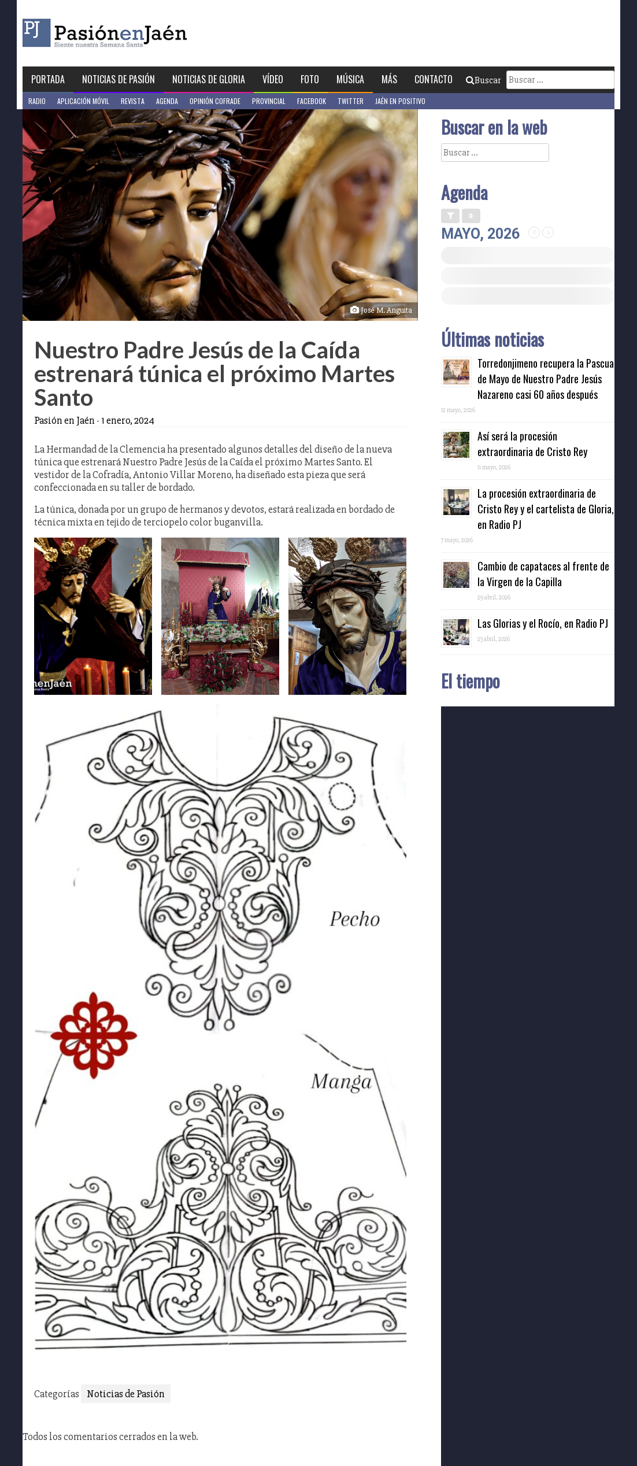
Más (389, 79)
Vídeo (272, 79)
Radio (37, 101)
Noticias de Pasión (118, 79)
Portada (48, 79)
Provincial (269, 101)
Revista (133, 101)
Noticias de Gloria (208, 79)
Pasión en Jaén (136, 33)
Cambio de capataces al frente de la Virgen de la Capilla (543, 573)
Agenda (167, 101)
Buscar (483, 80)
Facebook (311, 101)
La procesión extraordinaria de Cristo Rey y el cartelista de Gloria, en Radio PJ (545, 509)
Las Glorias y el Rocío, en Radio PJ (542, 623)
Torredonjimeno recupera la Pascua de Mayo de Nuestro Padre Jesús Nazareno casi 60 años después (545, 379)
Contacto (433, 79)
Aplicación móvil (83, 101)
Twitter (351, 101)
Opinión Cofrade (215, 101)
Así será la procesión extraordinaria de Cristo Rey (532, 443)
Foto (310, 79)
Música (350, 79)
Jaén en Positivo (400, 101)
